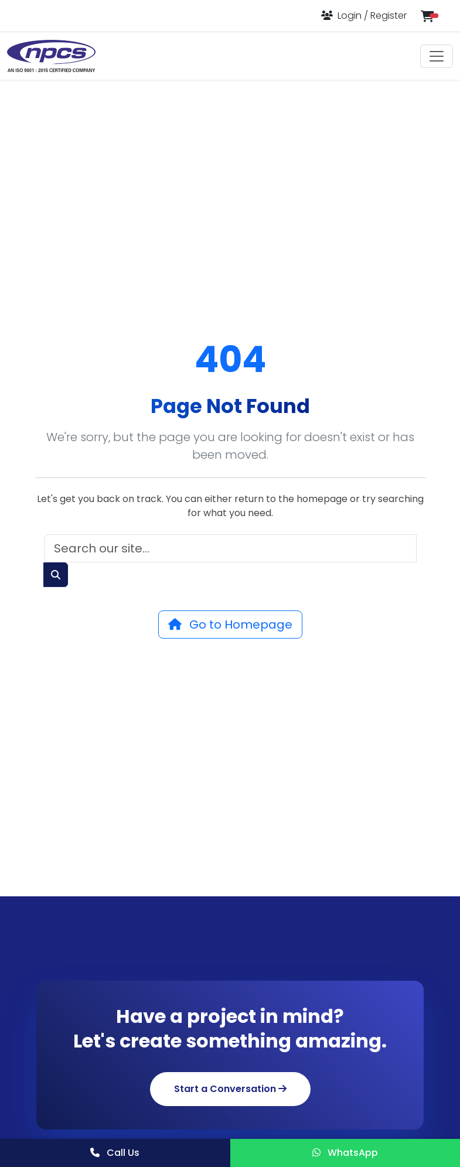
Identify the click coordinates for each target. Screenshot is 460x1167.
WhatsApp (345, 1152)
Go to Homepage (230, 624)
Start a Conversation (230, 1089)
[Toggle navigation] (436, 56)
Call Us (114, 1152)
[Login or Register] (364, 15)
